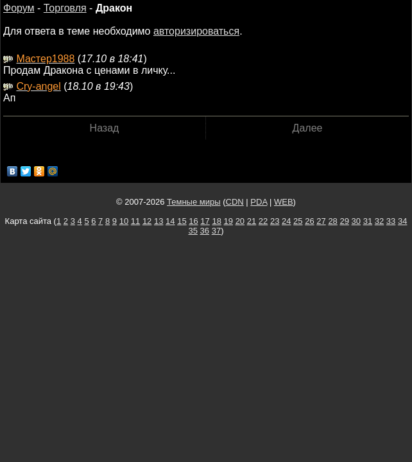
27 (320, 221)
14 (170, 221)
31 (367, 221)
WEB (283, 202)
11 (135, 221)
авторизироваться (196, 31)
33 (390, 221)
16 (193, 221)
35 (193, 230)
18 (216, 221)
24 (286, 221)
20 (240, 221)
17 (204, 221)
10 (123, 221)
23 (274, 221)
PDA (258, 202)
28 (332, 221)
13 (158, 221)
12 (146, 221)
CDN (235, 202)
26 (309, 221)
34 (402, 221)
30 (356, 221)
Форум (19, 8)
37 (216, 230)
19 (228, 221)
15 (181, 221)
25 (297, 221)
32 (379, 221)
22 (263, 221)
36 (204, 230)
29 (343, 221)
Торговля (65, 8)
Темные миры (194, 202)
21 (251, 221)
